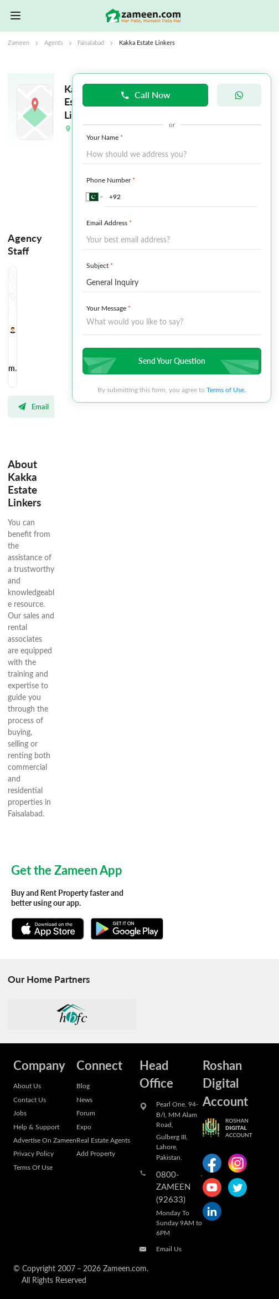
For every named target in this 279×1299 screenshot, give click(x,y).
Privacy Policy (33, 1153)
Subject (100, 265)
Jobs (20, 1112)
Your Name (105, 137)
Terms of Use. (226, 389)
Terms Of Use (33, 1167)
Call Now (145, 94)
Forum (85, 1112)
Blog (83, 1085)
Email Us (169, 1248)
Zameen (18, 43)
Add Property (95, 1153)
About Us (27, 1085)
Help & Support (36, 1126)
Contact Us (29, 1099)
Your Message (109, 308)
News (84, 1099)
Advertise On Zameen (44, 1139)
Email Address (110, 222)
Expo (83, 1126)
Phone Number (111, 179)
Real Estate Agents (103, 1139)
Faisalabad (91, 43)
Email (33, 407)
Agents (53, 43)
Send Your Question (170, 361)
